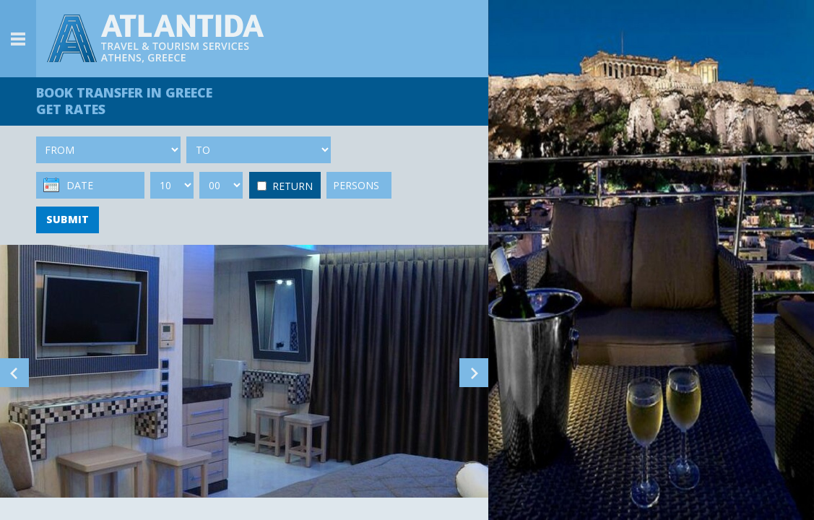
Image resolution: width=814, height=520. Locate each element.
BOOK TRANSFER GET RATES (124, 101)
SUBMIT (67, 219)
